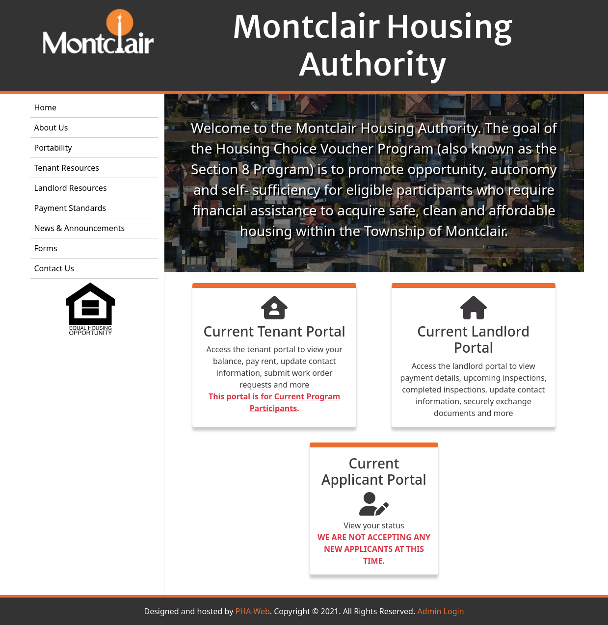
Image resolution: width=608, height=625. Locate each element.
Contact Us (54, 268)
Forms (45, 248)
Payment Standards (70, 208)
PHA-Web (252, 611)
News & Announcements (79, 228)
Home (45, 107)
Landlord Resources (70, 187)
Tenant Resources (66, 167)
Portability (53, 147)
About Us (51, 127)
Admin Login (440, 611)
